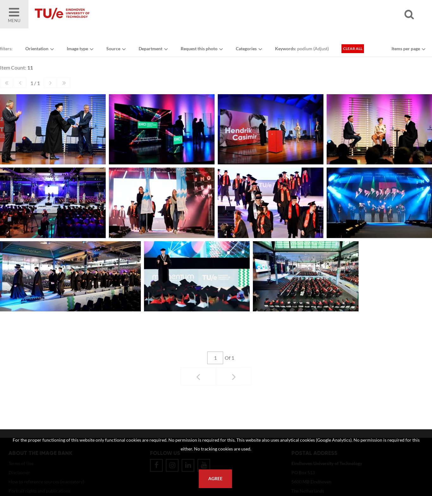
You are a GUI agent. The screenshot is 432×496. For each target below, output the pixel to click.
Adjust (321, 48)
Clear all (352, 48)
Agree (215, 478)
